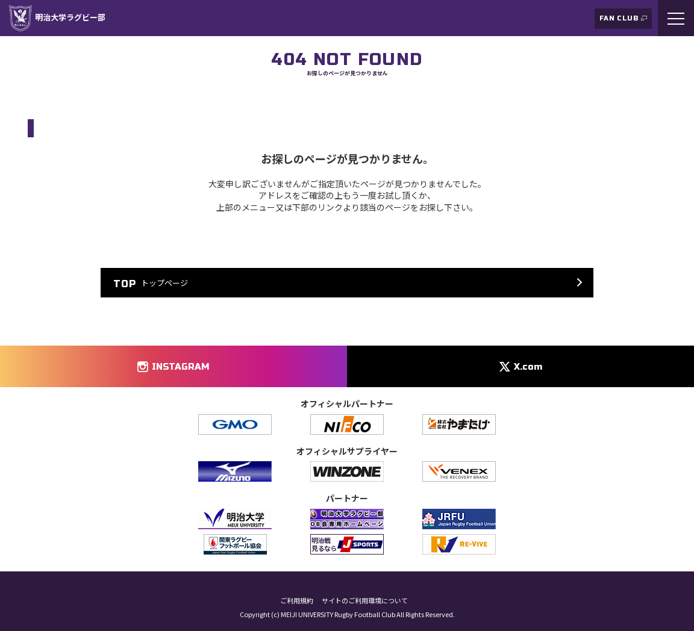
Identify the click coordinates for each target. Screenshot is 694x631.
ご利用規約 (296, 600)
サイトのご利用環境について (365, 600)
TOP (34, 99)
